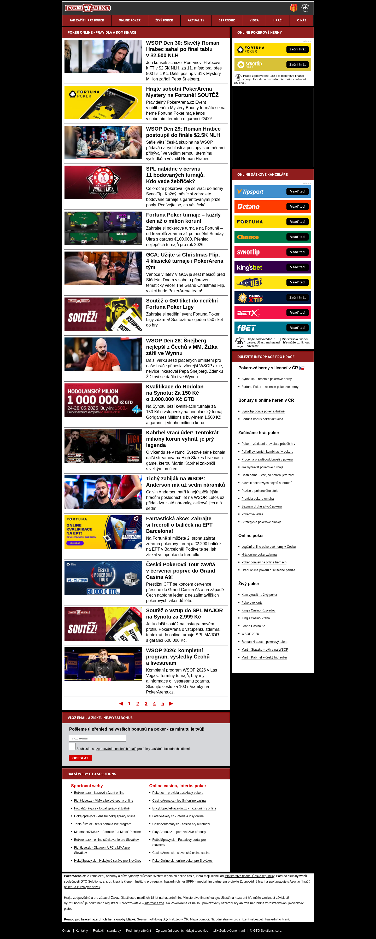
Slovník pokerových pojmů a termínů (267, 483)
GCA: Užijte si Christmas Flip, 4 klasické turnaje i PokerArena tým (185, 261)
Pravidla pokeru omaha (258, 498)
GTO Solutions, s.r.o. (267, 930)
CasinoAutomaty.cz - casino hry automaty (181, 824)
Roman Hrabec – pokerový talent (264, 642)
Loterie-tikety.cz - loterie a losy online (178, 816)
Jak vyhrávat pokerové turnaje (262, 467)
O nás (66, 930)
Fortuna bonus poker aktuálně (262, 419)
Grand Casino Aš (253, 626)
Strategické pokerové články (261, 522)
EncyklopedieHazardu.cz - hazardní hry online (184, 808)
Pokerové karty (252, 602)
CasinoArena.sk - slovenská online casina (181, 853)
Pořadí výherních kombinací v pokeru (267, 451)
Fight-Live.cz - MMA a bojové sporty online (103, 800)
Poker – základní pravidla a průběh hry (268, 444)
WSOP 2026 (250, 634)
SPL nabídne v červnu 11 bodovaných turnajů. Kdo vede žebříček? (175, 175)
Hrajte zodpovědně (77, 898)
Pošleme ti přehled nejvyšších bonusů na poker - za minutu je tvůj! (136, 729)
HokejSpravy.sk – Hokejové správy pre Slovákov (107, 860)
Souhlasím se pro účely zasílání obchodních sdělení (133, 749)
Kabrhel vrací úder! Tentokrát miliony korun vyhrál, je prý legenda (182, 439)
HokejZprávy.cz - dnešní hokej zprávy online (105, 816)
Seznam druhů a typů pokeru (262, 506)
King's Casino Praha (256, 618)
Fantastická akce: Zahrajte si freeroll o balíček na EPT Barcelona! (179, 525)
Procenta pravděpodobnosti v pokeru (267, 459)
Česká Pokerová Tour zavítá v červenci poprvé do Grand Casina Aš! (180, 571)
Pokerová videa (252, 514)
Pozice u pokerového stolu (260, 491)
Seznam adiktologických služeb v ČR (162, 919)
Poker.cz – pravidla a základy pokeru (177, 793)
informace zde (154, 903)
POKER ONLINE (80, 32)
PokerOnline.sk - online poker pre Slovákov (182, 860)
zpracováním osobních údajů (116, 749)
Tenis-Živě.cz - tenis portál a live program (102, 824)
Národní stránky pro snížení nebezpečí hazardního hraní (250, 919)
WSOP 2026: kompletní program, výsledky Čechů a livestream (178, 657)
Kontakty (82, 930)
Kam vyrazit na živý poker (259, 595)
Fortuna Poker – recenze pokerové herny (270, 387)
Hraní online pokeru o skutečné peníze (268, 570)
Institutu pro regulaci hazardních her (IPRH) (165, 881)
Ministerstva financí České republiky (249, 876)
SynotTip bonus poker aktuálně (263, 411)
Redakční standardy (107, 930)
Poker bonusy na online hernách (264, 562)
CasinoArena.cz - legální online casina (179, 800)
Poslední (171, 703)
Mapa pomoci (199, 919)
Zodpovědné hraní (252, 881)
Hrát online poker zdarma (259, 554)
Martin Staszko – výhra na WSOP (265, 649)
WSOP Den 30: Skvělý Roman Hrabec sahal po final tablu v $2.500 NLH (183, 49)
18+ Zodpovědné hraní (229, 930)
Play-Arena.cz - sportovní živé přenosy (179, 832)
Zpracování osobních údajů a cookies (182, 930)
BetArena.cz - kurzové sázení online (99, 793)
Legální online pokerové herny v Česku (269, 547)
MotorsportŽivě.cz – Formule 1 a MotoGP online (107, 832)
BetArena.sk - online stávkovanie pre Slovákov (106, 840)
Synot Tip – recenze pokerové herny (267, 379)
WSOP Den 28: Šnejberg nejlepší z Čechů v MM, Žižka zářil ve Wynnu (182, 347)
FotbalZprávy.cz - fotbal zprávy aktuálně (102, 808)
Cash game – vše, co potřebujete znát (268, 475)
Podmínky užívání (138, 930)
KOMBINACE (126, 32)
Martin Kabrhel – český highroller (264, 657)
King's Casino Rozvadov (258, 610)
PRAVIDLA (104, 32)
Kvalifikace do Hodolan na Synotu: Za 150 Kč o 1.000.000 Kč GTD (175, 393)
